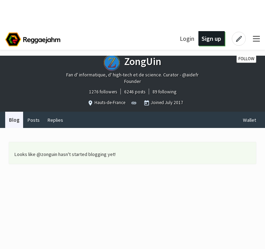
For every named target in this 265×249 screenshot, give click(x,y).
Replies (55, 120)
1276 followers (103, 92)
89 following (164, 92)
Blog (14, 120)
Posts (33, 120)
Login (187, 39)
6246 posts (134, 92)
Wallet (249, 120)
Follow (246, 59)
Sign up (211, 39)
